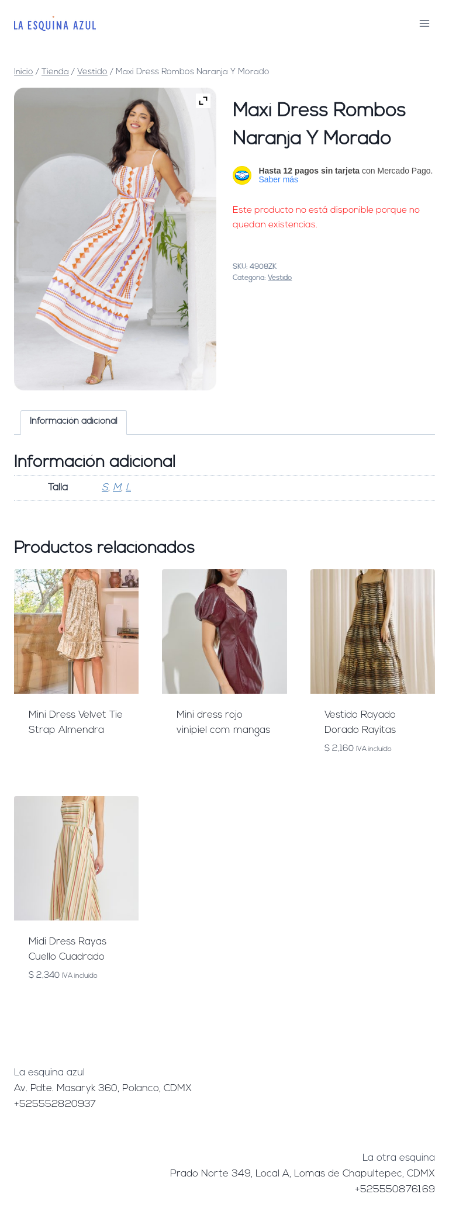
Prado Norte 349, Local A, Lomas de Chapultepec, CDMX (302, 1174)
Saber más (278, 179)
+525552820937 (55, 1104)
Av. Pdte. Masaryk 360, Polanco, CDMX (103, 1088)
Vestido (280, 278)
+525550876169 (395, 1190)
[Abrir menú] (424, 23)
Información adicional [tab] (74, 421)
